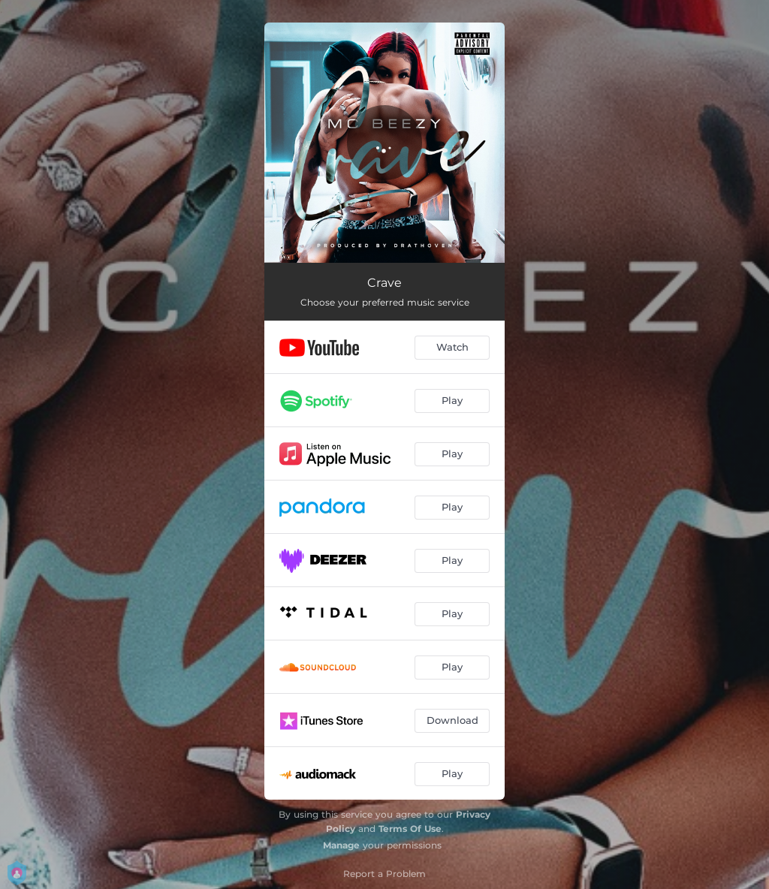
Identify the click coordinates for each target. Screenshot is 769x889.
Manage (341, 845)
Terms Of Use (410, 828)
